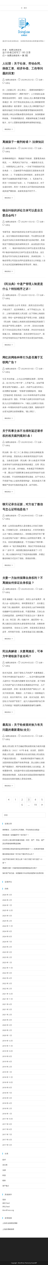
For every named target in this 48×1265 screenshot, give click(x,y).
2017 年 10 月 (7, 1119)
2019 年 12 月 (7, 1041)
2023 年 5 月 (7, 952)
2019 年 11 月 (7, 1046)
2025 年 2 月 (7, 921)
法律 (40, 79)
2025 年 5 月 (7, 915)
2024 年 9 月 (7, 931)
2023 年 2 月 (7, 957)
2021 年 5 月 (7, 1009)
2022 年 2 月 (7, 988)
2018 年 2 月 (7, 1108)
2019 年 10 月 (7, 1051)
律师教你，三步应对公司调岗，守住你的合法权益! (20, 830)
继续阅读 (9, 129)
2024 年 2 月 (7, 947)
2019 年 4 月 (7, 1061)
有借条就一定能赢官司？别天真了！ (15, 835)
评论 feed (6, 1206)
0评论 (7, 83)
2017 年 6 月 (7, 1139)
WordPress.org (8, 1210)
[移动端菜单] (24, 7)
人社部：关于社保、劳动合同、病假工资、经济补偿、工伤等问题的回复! (22, 68)
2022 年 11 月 (7, 968)
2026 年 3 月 (7, 895)
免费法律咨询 (10, 79)
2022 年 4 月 (7, 978)
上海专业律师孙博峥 (9, 1223)
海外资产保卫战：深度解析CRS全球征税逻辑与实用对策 (23, 873)
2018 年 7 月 (7, 1093)
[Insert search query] (24, 815)
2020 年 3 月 (7, 1025)
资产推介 (5, 1186)
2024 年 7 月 (7, 941)
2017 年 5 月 (7, 1145)
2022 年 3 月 (7, 983)
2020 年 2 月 (7, 1030)
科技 (4, 1175)
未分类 (4, 1165)
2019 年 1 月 (7, 1072)
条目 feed (6, 1203)
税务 (4, 1180)
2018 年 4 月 (7, 1103)
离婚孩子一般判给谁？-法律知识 (23, 142)
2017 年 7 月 (7, 1134)
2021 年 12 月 (7, 994)
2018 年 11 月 (7, 1077)
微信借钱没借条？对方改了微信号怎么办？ (18, 854)
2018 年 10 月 (7, 1082)
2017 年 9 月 (7, 1124)
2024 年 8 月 (7, 936)
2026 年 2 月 (7, 900)
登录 (4, 1199)
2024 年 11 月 (7, 926)
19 (35, 804)
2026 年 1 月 (7, 905)
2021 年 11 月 (7, 999)
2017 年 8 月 (7, 1129)
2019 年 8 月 (7, 1056)
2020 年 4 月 (7, 1020)
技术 (4, 1159)
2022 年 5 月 (7, 973)
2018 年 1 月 (7, 1113)
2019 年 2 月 (7, 1067)
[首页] (3, 55)
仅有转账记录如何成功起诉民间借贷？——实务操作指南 (23, 849)
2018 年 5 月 (7, 1098)
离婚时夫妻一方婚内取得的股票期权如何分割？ (19, 868)
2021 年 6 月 (7, 1004)
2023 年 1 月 (7, 962)
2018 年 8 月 (7, 1087)
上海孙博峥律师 (8, 1229)
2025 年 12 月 (7, 910)
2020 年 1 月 (7, 1035)
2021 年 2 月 (7, 1014)
